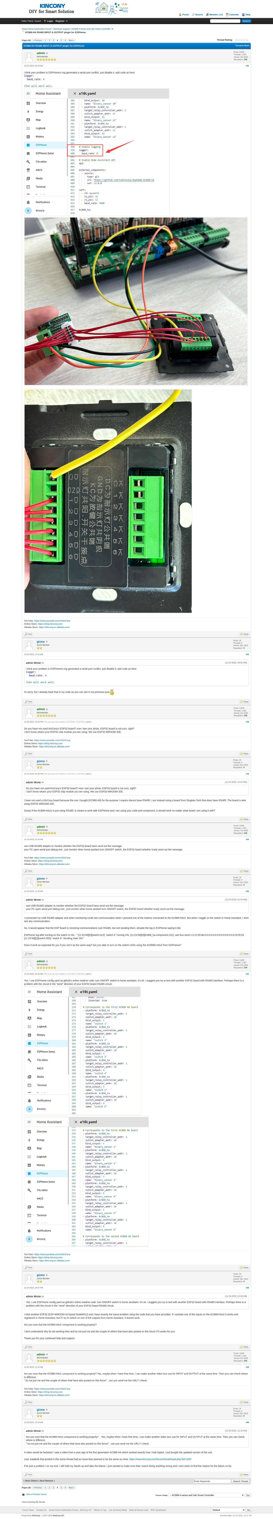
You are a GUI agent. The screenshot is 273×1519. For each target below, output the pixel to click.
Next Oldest (31, 1480)
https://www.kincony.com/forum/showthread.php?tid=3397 (160, 1459)
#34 (247, 774)
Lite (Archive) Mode (118, 1510)
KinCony (36, 1515)
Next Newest (46, 1480)
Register (60, 21)
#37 (247, 974)
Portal (185, 14)
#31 (247, 66)
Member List (216, 14)
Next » (71, 40)
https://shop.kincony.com (50, 624)
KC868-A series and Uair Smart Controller (91, 29)
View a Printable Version (36, 1494)
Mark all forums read (138, 1510)
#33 (247, 722)
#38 (247, 1288)
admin (88, 722)
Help (247, 14)
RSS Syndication (158, 1510)
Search (199, 14)
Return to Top (100, 1510)
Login (50, 21)
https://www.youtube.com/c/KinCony (52, 620)
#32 (247, 654)
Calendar (234, 14)
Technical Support (61, 29)
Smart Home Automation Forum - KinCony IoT (70, 1510)
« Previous (37, 40)
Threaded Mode (242, 45)
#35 (247, 839)
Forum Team (28, 1510)
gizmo (41, 641)
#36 (247, 891)
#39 (247, 1367)
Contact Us (41, 1510)
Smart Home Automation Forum (36, 29)
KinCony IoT (58, 1515)
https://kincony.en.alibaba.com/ (54, 627)
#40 (247, 1422)
